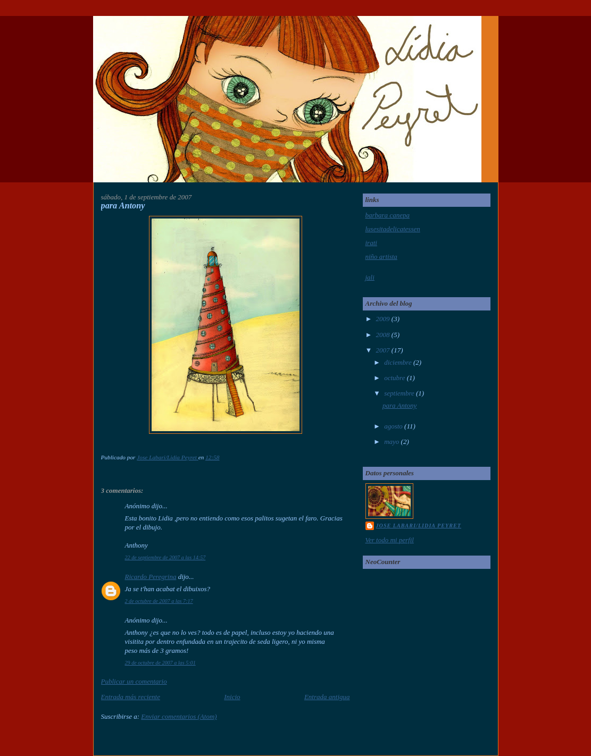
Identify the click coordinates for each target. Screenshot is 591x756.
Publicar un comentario (134, 681)
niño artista (381, 257)
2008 (384, 335)
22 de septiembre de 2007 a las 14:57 (165, 557)
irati (371, 243)
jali (369, 277)
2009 (384, 319)
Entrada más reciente (130, 697)
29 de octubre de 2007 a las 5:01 (160, 663)
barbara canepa (387, 215)
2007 (384, 350)
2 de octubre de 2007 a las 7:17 (159, 601)
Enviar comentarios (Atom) (179, 716)
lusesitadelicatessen (392, 229)
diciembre (398, 362)
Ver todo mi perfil (389, 540)
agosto (394, 426)
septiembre (400, 393)
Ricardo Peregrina (151, 577)
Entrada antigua (327, 697)
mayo (392, 442)
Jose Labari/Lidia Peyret (419, 525)
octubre (395, 378)
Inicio (232, 697)
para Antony (399, 405)
